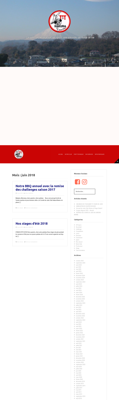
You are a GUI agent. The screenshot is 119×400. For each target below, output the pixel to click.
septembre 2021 (80, 341)
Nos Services (89, 154)
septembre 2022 (80, 320)
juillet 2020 (79, 369)
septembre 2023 (80, 303)
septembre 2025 (80, 263)
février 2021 (79, 354)
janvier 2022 (79, 333)
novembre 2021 (80, 337)
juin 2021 (78, 347)
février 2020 (79, 379)
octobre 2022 (80, 318)
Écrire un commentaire (31, 208)
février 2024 (79, 294)
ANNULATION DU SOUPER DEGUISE (86, 206)
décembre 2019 (80, 381)
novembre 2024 (80, 277)
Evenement (79, 237)
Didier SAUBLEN (29, 193)
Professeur (79, 246)
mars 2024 (79, 292)
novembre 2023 (80, 299)
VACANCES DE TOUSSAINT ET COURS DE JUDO (89, 204)
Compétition (79, 231)
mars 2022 (79, 328)
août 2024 (79, 284)
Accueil (60, 154)
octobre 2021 (80, 339)
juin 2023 (78, 307)
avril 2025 (78, 271)
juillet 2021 (79, 345)
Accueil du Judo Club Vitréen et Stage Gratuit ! (89, 208)
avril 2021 (78, 349)
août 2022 (79, 322)
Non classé (20, 208)
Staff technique (78, 154)
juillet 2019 (79, 388)
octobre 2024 (80, 280)
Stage (77, 248)
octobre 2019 (80, 383)
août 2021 (79, 343)
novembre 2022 (80, 316)
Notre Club (68, 154)
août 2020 (79, 366)
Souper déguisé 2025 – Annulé (85, 210)
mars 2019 (79, 394)
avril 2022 (78, 326)
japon (77, 240)
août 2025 (79, 265)
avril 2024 (78, 290)
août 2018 (79, 398)
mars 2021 (79, 352)
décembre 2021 (80, 335)
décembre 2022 (80, 313)
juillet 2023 (79, 305)
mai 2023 (78, 309)
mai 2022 (78, 324)
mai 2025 (78, 269)
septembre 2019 (80, 385)
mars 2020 (79, 377)
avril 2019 (78, 392)
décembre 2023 (80, 297)
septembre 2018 (80, 396)
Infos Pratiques (99, 154)
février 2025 (79, 273)
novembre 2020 (80, 360)
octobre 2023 (80, 301)
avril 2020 (78, 375)
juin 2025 (78, 267)
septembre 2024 (80, 282)
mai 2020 (78, 373)
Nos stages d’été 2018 (32, 223)
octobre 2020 (80, 362)
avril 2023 (78, 311)
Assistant (79, 227)
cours (77, 233)
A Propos (78, 225)
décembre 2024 (80, 275)
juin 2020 (78, 371)
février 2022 (79, 330)
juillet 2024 (79, 286)
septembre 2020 (80, 364)
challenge (79, 229)
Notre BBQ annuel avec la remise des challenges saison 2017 (40, 187)
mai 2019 (78, 390)
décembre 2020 (80, 358)
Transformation (80, 250)
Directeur (78, 235)
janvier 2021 (79, 356)
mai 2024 (78, 288)
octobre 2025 (80, 261)
